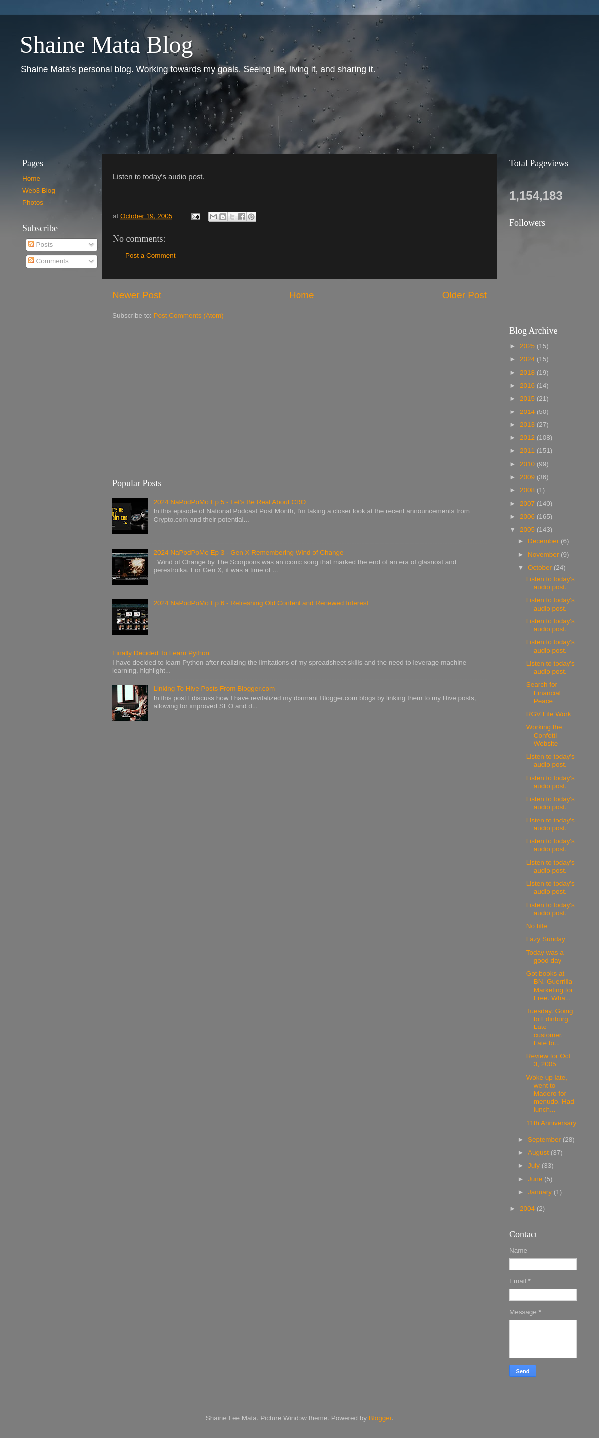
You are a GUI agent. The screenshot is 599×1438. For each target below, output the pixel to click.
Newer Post (136, 295)
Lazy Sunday (545, 939)
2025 (528, 346)
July (535, 1165)
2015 (528, 398)
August (539, 1152)
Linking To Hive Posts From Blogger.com (214, 688)
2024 (528, 359)
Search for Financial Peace (543, 692)
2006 (528, 516)
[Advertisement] (194, 113)
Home (301, 295)
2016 (528, 385)
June (536, 1179)
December (544, 541)
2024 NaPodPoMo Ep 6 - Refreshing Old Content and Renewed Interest (260, 603)
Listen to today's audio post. (550, 583)
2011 (528, 450)
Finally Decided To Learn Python (160, 653)
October (541, 567)
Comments (48, 261)
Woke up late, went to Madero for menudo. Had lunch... (550, 1094)
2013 (528, 424)
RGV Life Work (548, 714)
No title (536, 926)
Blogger (380, 1418)
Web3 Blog (38, 190)
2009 (528, 477)
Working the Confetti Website (544, 735)
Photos (32, 202)
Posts (40, 244)
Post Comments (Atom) (189, 315)
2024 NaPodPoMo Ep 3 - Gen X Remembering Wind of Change (248, 552)
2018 (528, 372)
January (541, 1192)
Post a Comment (150, 255)
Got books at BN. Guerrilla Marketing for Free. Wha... (549, 986)
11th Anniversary (551, 1123)
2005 (528, 529)
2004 (528, 1208)
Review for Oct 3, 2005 (548, 1060)
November (544, 554)
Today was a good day (545, 956)
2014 (528, 411)
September (545, 1139)
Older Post (464, 295)
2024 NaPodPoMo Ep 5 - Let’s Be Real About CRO (229, 502)
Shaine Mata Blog (106, 44)
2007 (528, 503)
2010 (528, 464)
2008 (528, 490)
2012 (528, 437)
